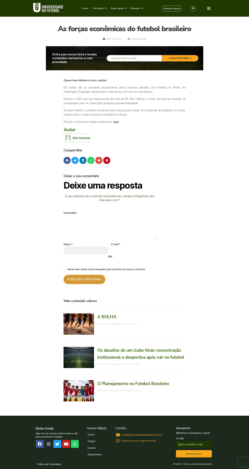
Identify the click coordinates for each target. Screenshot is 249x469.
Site (110, 256)
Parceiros (137, 8)
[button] (172, 9)
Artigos (91, 441)
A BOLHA (106, 317)
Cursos (85, 8)
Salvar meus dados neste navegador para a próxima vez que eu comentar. (106, 269)
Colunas (91, 448)
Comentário (70, 213)
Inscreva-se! (194, 454)
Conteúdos (100, 8)
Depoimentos (94, 454)
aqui (115, 122)
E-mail (115, 244)
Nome (68, 244)
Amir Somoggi (81, 138)
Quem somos (119, 8)
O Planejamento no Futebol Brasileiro (133, 384)
